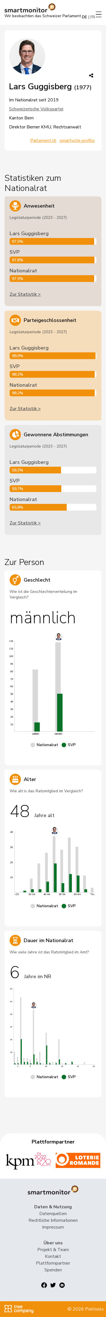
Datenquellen (53, 1214)
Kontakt (53, 1256)
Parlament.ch (43, 140)
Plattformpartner (53, 1263)
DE (84, 17)
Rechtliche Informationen (53, 1220)
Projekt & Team (53, 1250)
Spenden (53, 1270)
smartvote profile (77, 140)
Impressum (53, 1227)
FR (92, 17)
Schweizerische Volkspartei (36, 109)
